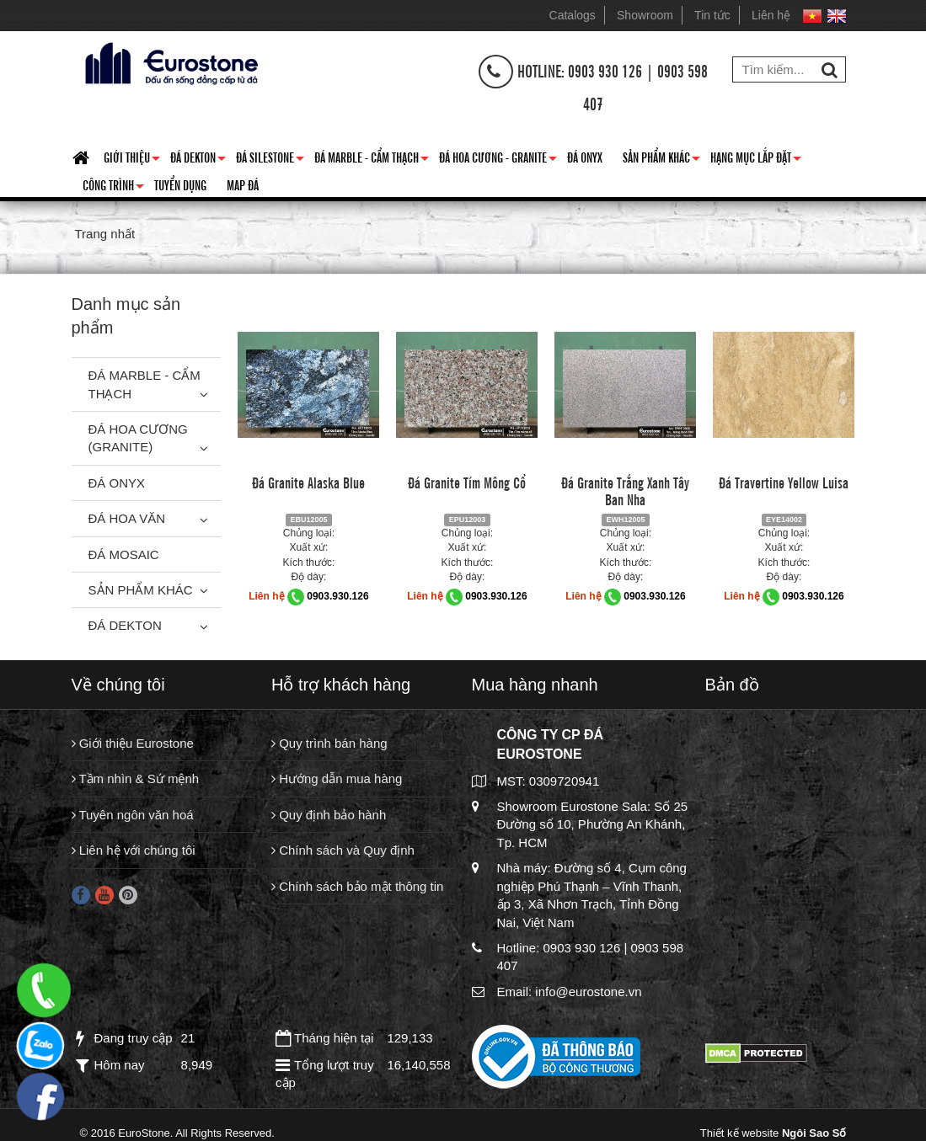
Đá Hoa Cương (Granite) (138, 438)
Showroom (645, 15)
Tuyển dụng (180, 184)
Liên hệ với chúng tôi (133, 850)
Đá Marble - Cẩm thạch (371, 160)
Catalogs (572, 15)
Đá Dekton (198, 160)
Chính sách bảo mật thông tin (357, 886)
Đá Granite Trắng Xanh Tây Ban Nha (625, 490)
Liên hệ (771, 15)
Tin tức (712, 15)
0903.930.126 (337, 596)
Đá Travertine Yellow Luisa (783, 482)
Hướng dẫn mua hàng (336, 778)
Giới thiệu (132, 160)
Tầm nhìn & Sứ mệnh (136, 778)
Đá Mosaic (123, 554)
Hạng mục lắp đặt (755, 160)
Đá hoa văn (127, 518)
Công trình (113, 187)
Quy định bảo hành (328, 815)
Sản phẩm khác (661, 160)
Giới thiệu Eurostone (133, 743)
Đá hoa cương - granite (498, 160)
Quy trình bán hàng (329, 743)
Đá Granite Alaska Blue (308, 482)
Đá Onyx (584, 156)
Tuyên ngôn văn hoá (133, 815)
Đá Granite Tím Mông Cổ (467, 482)
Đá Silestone (270, 160)
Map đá (243, 184)
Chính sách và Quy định (343, 850)
